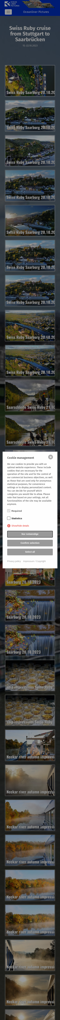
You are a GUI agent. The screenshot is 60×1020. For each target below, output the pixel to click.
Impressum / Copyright (34, 561)
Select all (30, 552)
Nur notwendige (30, 534)
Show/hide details (20, 525)
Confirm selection (29, 543)
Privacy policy (14, 561)
